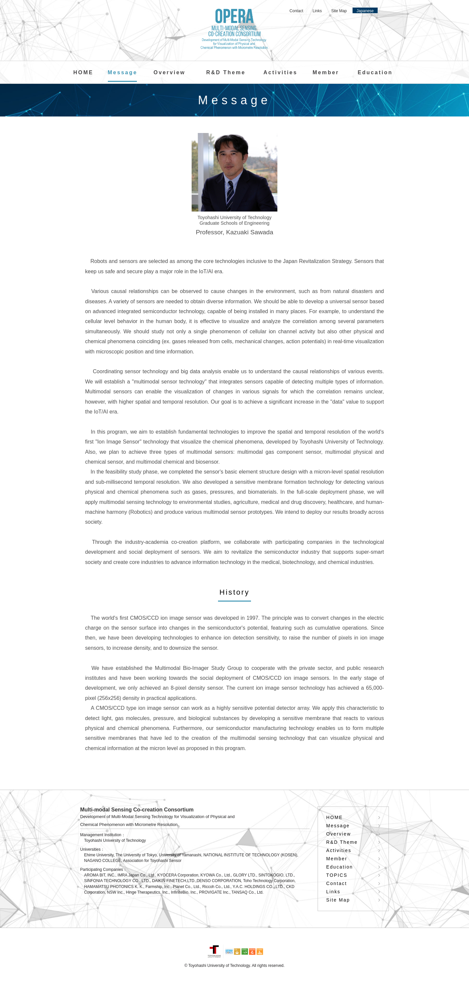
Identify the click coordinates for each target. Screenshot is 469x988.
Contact (296, 11)
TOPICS (336, 875)
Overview (169, 72)
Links (317, 11)
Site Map (339, 11)
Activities (280, 72)
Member (326, 72)
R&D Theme (225, 72)
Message (122, 72)
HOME (83, 72)
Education (375, 72)
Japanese (365, 11)
